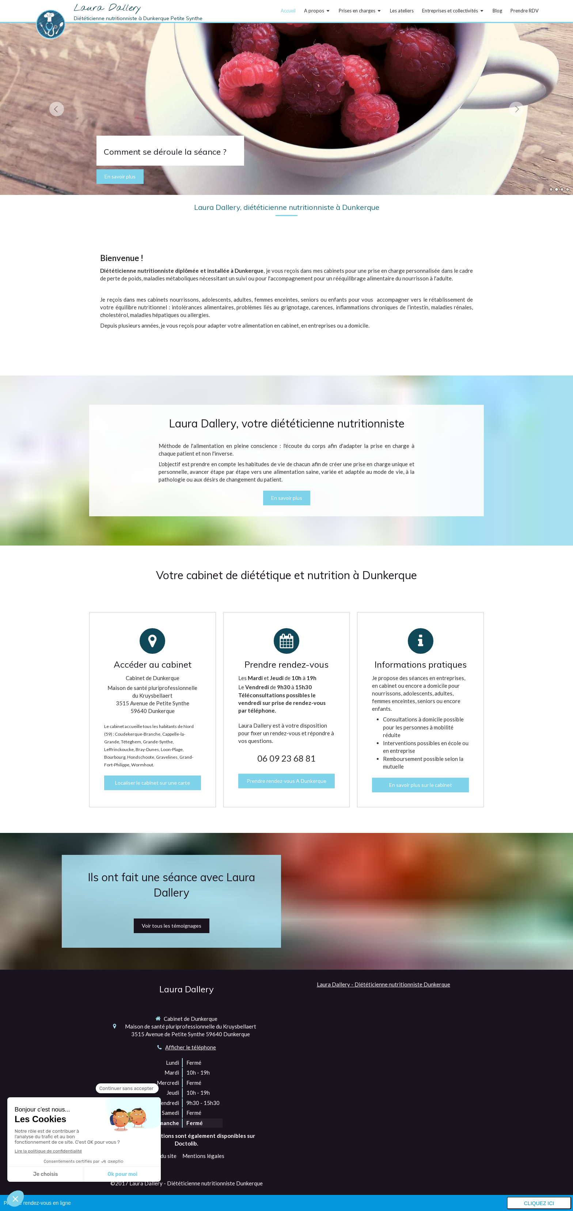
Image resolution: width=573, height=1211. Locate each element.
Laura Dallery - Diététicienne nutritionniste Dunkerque (383, 984)
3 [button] (562, 189)
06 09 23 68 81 (286, 758)
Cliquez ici (539, 1203)
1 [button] (551, 189)
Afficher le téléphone (190, 1047)
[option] (286, 109)
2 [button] (556, 189)
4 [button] (567, 189)
